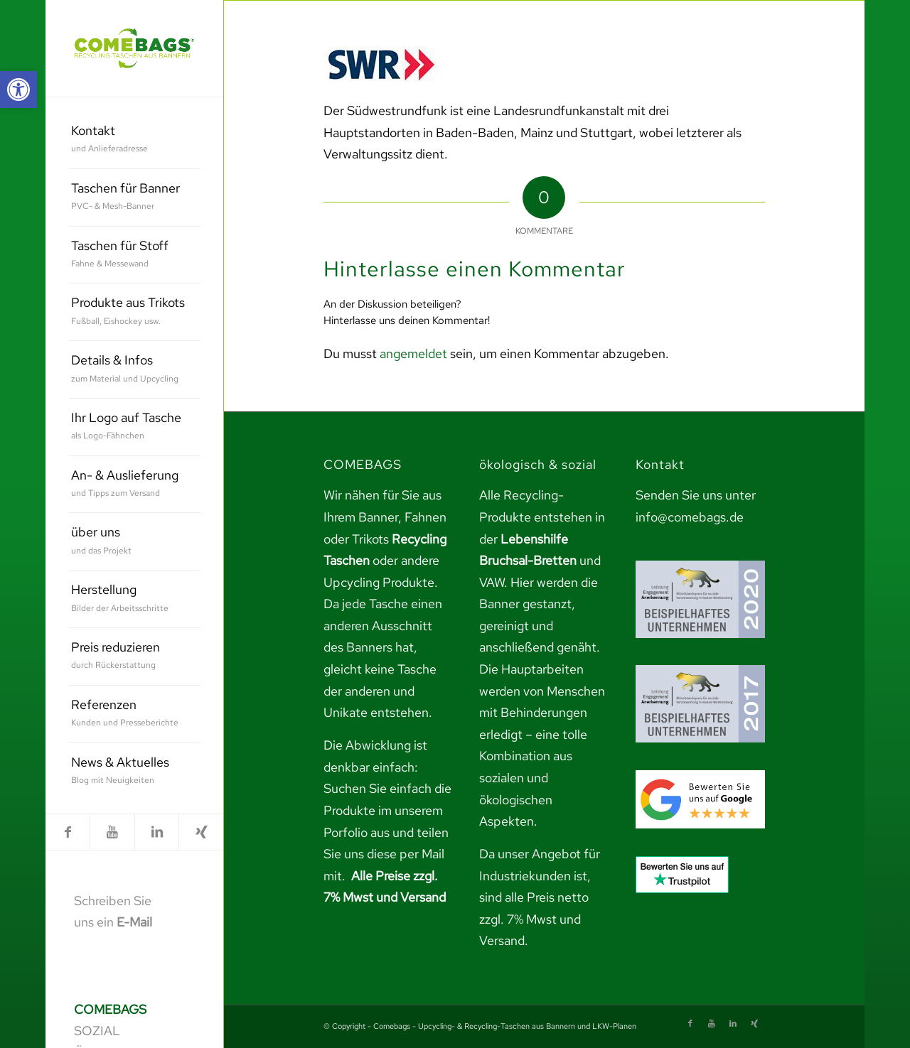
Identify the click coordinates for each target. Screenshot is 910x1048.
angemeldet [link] (413, 353)
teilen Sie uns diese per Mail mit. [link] (386, 854)
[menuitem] (134, 140)
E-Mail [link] (134, 922)
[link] (18, 89)
